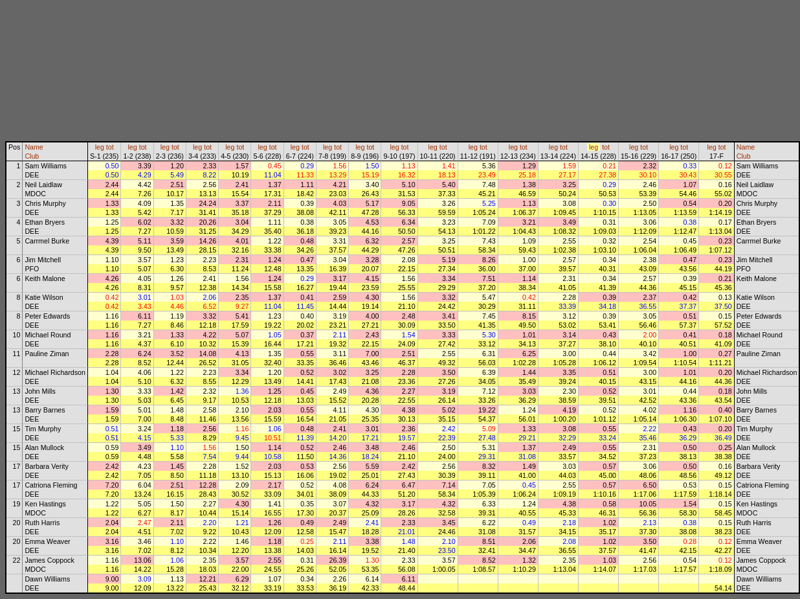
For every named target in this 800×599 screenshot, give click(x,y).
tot (110, 147)
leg (99, 147)
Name (34, 147)
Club (32, 156)
